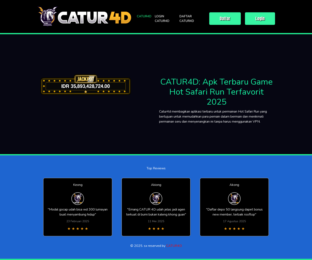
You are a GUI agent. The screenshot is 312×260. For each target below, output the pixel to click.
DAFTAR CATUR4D (186, 18)
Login (260, 18)
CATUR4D (144, 16)
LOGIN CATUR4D (162, 18)
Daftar (225, 18)
